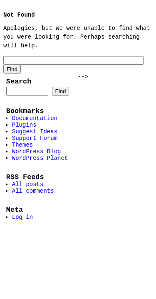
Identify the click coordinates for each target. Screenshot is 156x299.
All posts (28, 200)
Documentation (34, 123)
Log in (22, 237)
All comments (33, 208)
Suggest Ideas (34, 139)
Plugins (24, 131)
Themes (22, 155)
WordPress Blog (36, 163)
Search (18, 83)
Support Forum (34, 147)
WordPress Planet (40, 171)
